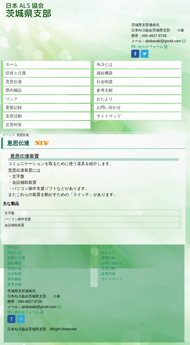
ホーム (12, 64)
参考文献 (105, 90)
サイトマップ (109, 116)
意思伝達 (14, 81)
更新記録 (14, 107)
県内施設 (14, 90)
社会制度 (105, 81)
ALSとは (104, 64)
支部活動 (14, 116)
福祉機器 (105, 73)
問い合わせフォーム (149, 47)
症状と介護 (16, 73)
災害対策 (14, 125)
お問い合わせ (109, 107)
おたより (105, 99)
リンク (12, 99)
